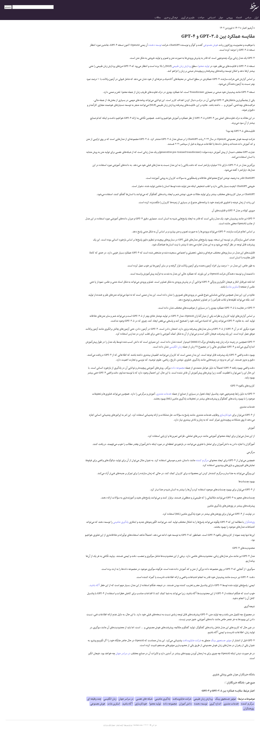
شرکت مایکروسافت (192, 640)
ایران (256, 18)
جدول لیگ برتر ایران (109, 725)
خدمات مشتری (164, 394)
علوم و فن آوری (188, 18)
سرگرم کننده (202, 460)
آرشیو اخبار (247, 28)
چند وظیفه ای (94, 699)
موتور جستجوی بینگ (221, 640)
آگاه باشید (95, 585)
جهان (221, 18)
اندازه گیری (215, 703)
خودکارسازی (225, 415)
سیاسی (248, 18)
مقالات (158, 18)
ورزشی (229, 18)
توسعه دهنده (155, 45)
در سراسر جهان (123, 653)
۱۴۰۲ (237, 28)
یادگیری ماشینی (121, 522)
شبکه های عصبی (144, 699)
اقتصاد (239, 18)
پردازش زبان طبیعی (181, 66)
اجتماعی (211, 18)
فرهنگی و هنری (171, 18)
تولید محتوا (203, 66)
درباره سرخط (128, 725)
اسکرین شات (233, 286)
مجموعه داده (178, 368)
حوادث (201, 18)
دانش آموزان (185, 703)
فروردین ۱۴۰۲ (226, 28)
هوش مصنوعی (210, 45)
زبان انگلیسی (175, 346)
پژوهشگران (249, 522)
